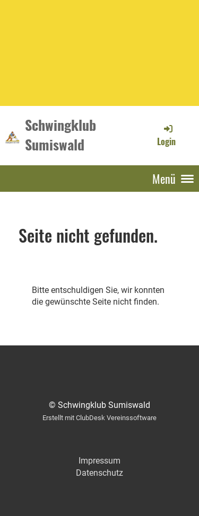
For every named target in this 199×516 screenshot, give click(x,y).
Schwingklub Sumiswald (60, 135)
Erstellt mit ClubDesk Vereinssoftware (99, 418)
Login (166, 135)
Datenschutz (99, 473)
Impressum (99, 461)
